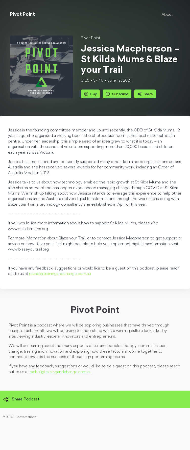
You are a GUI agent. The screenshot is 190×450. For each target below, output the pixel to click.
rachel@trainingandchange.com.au (60, 274)
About (167, 15)
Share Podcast (21, 399)
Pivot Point (90, 38)
